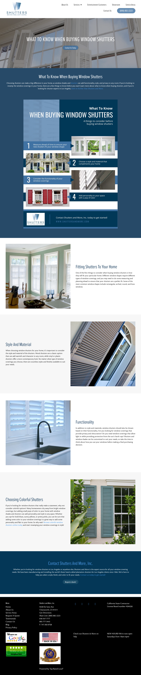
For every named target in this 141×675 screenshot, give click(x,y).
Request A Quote (13, 615)
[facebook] (75, 604)
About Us (65, 4)
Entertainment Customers (96, 4)
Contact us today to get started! (92, 575)
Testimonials (11, 618)
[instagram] (89, 604)
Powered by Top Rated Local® (51, 669)
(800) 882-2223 (126, 10)
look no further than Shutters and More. (87, 88)
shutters (74, 83)
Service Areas (130, 4)
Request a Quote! (70, 581)
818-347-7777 (44, 618)
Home (8, 607)
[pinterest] (95, 604)
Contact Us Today (70, 47)
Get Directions (45, 613)
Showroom (116, 4)
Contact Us (107, 10)
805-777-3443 (44, 621)
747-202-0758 (46, 624)
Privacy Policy (11, 627)
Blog (7, 624)
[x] (82, 604)
